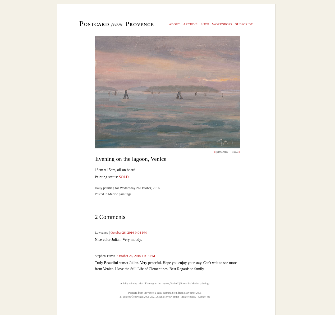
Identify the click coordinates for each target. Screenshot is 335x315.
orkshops (222, 24)
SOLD (124, 177)
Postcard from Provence (141, 292)
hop (205, 24)
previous (222, 151)
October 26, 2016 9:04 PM (129, 232)
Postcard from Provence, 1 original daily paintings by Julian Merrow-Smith (107, 25)
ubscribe (244, 24)
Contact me (204, 296)
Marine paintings (200, 283)
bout (174, 24)
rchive (190, 24)
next (235, 151)
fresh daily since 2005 (189, 292)
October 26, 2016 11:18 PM (136, 256)
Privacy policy (188, 296)
